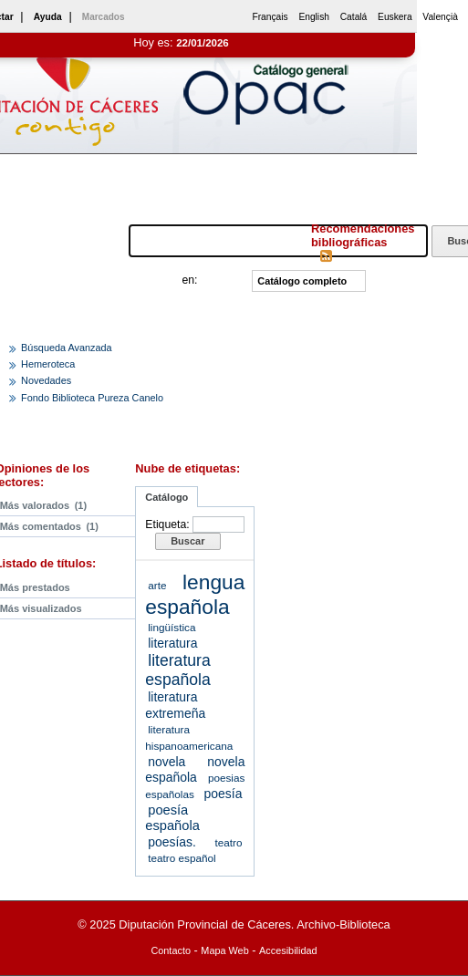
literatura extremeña (175, 705)
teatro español (181, 858)
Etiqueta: (167, 524)
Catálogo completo (302, 280)
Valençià (440, 17)
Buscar (187, 540)
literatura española (177, 670)
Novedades (46, 380)
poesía (223, 793)
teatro (228, 842)
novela (166, 761)
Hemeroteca (48, 363)
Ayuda (48, 17)
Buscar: (106, 240)
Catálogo (166, 497)
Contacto (171, 950)
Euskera (395, 17)
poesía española (172, 818)
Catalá (354, 17)
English (313, 17)
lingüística (171, 627)
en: (190, 280)
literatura (172, 643)
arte (157, 585)
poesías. (172, 842)
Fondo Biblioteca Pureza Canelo (92, 397)
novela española (194, 769)
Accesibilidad (288, 950)
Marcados (103, 17)
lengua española (194, 594)
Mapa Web (224, 950)
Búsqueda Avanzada (66, 347)
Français (269, 17)
